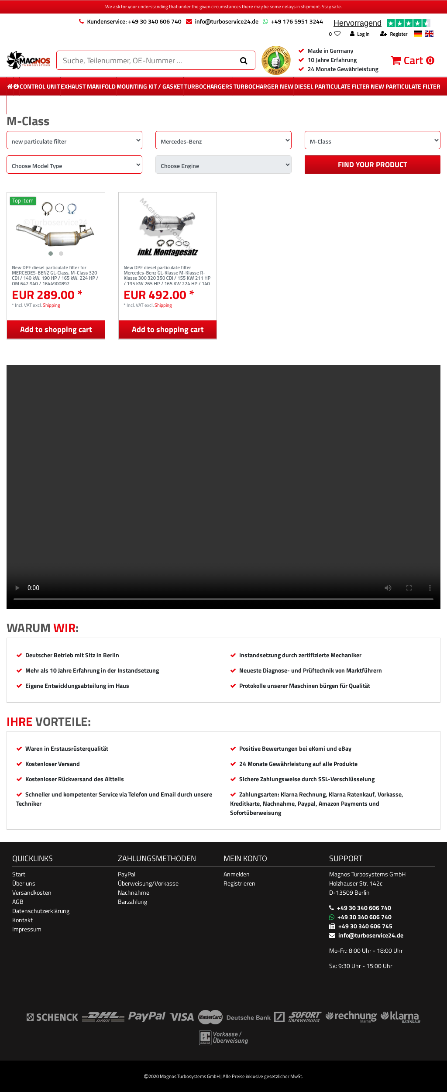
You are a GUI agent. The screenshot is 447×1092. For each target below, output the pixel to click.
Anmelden (237, 874)
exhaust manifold (88, 86)
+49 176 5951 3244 (297, 21)
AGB (18, 901)
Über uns (23, 883)
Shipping (51, 305)
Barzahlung (132, 901)
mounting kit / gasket (150, 86)
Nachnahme (133, 892)
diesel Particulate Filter (332, 86)
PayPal (126, 874)
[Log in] (360, 34)
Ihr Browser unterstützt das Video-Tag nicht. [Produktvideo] (223, 487)
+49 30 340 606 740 (364, 907)
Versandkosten (32, 892)
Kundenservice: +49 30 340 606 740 (134, 21)
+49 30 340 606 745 (365, 926)
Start (18, 874)
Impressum (26, 929)
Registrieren (239, 883)
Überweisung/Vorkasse (148, 883)
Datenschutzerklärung (40, 910)
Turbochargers (208, 86)
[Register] (393, 34)
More (224, 105)
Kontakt (22, 919)
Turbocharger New (263, 86)
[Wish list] (334, 34)
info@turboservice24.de (226, 21)
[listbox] (56, 226)
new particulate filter (405, 86)
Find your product (372, 164)
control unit (40, 86)
